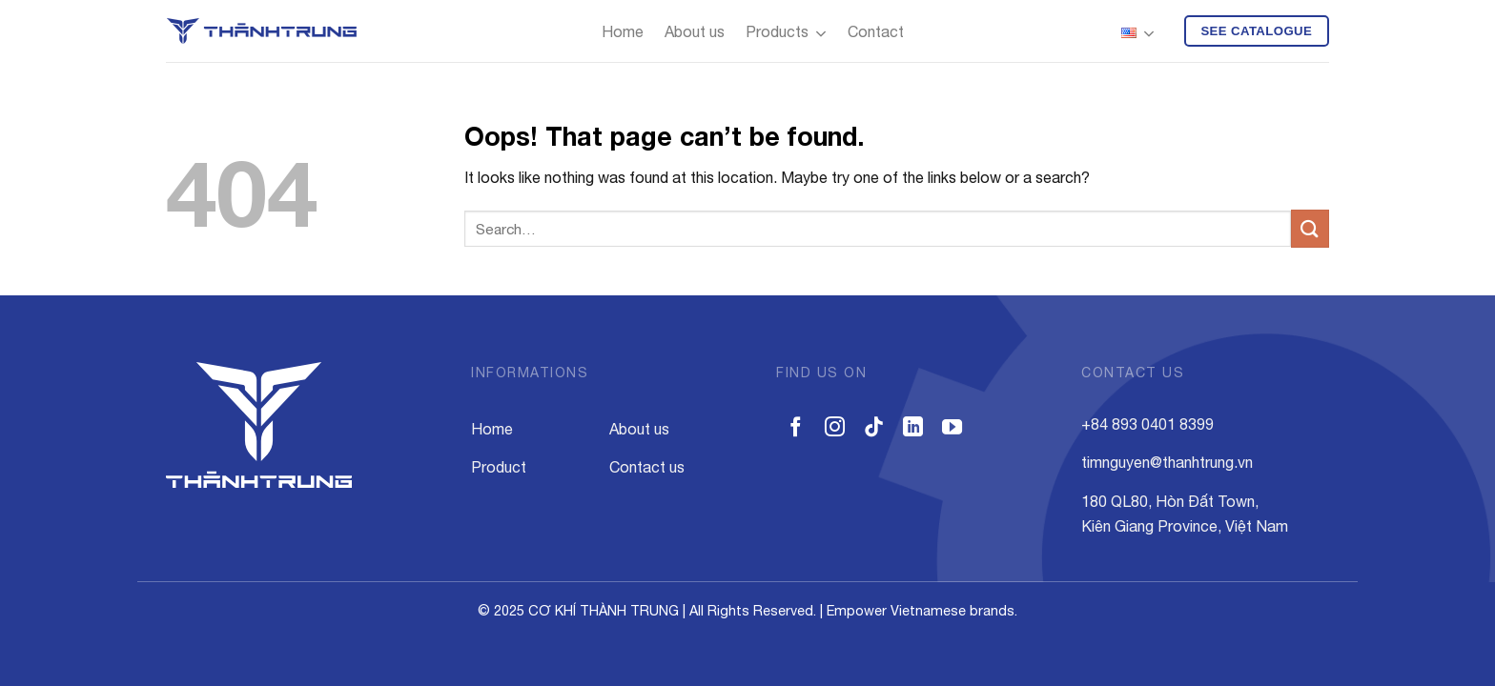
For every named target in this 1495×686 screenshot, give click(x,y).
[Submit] (1310, 228)
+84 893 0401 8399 (1147, 424)
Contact (876, 31)
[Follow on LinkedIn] (913, 428)
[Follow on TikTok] (874, 428)
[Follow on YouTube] (952, 428)
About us (695, 31)
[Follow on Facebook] (796, 428)
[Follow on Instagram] (835, 428)
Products (786, 34)
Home (623, 31)
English (1138, 34)
